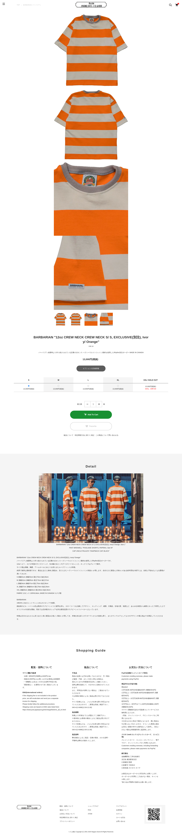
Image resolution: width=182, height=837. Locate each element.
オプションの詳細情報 (91, 369)
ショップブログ (93, 806)
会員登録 (119, 810)
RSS (89, 810)
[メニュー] (4, 4)
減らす (87, 404)
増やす (99, 404)
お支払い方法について (67, 814)
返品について (68, 436)
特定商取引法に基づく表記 (84, 436)
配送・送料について (66, 806)
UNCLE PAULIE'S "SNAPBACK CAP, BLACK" (93, 551)
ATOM (90, 814)
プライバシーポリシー (67, 822)
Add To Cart (91, 415)
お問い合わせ (120, 822)
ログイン (119, 814)
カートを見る (120, 818)
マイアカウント (121, 806)
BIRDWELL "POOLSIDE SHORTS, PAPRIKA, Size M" (93, 548)
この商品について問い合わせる (107, 436)
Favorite (91, 427)
